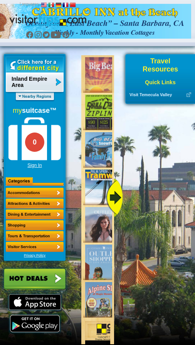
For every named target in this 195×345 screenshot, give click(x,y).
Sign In (34, 165)
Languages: (30, 4)
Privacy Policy (34, 255)
